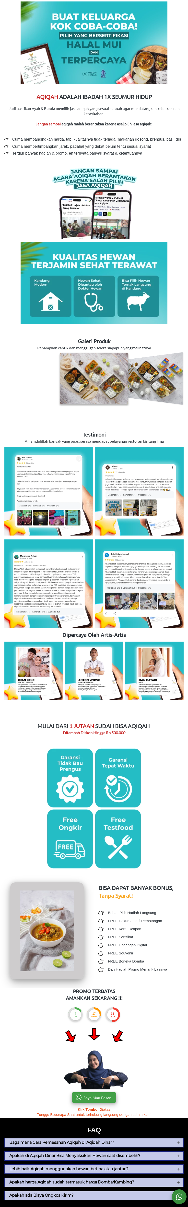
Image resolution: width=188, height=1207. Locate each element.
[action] (179, 1196)
